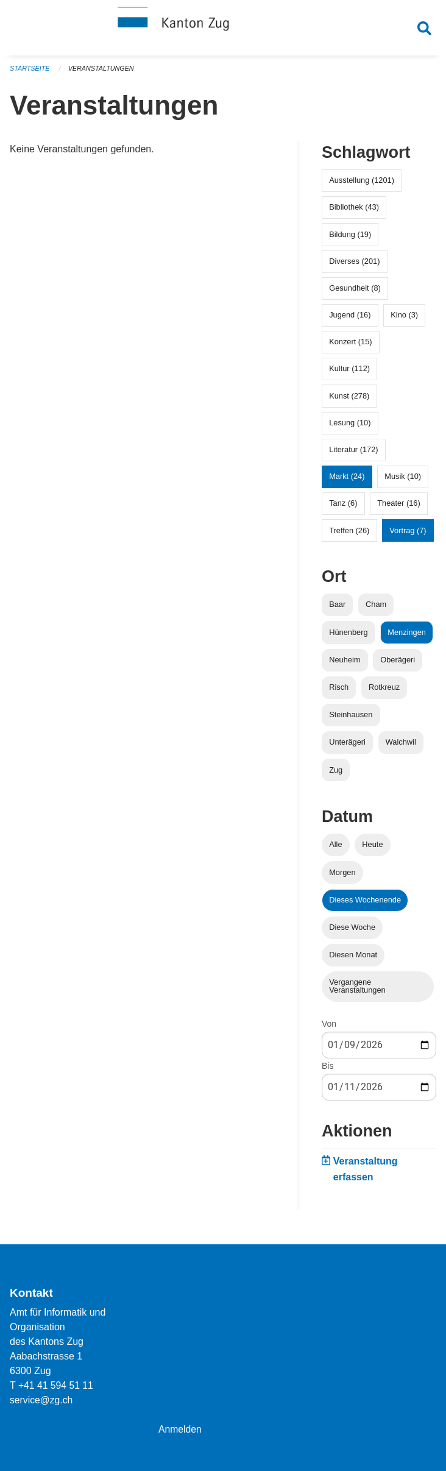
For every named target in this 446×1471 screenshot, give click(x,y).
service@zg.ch (42, 1400)
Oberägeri (397, 664)
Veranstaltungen (102, 73)
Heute (372, 849)
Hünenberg (348, 636)
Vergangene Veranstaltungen (357, 990)
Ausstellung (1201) (361, 185)
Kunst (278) (349, 400)
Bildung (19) (350, 238)
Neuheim (344, 664)
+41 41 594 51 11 (56, 1385)
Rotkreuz (384, 692)
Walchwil (401, 746)
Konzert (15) (350, 346)
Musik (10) (402, 481)
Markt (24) (346, 481)
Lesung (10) (349, 427)
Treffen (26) (349, 534)
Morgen (342, 876)
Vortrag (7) (407, 534)
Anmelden (180, 1429)
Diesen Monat (353, 959)
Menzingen (407, 636)
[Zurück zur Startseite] (223, 29)
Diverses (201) (354, 265)
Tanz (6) (343, 507)
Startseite (30, 73)
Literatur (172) (353, 454)
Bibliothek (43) (354, 211)
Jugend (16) (349, 319)
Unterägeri (347, 746)
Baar (337, 609)
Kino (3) (404, 319)
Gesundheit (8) (355, 292)
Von (329, 1028)
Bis (327, 1071)
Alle (335, 849)
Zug (335, 774)
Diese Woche (352, 932)
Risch (339, 692)
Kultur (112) (349, 373)
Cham (376, 609)
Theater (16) (398, 507)
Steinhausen (350, 719)
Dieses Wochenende (365, 904)
